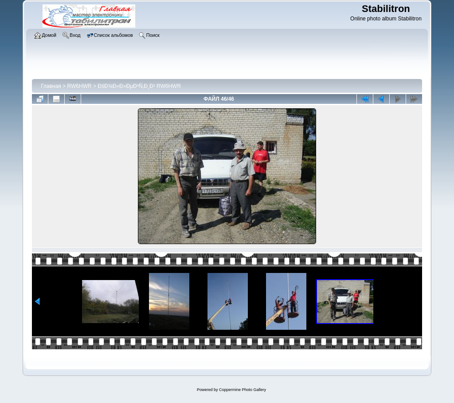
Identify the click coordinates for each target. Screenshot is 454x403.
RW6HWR (79, 86)
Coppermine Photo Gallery (242, 389)
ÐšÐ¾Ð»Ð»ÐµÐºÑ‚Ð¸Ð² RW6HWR (139, 86)
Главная (51, 86)
